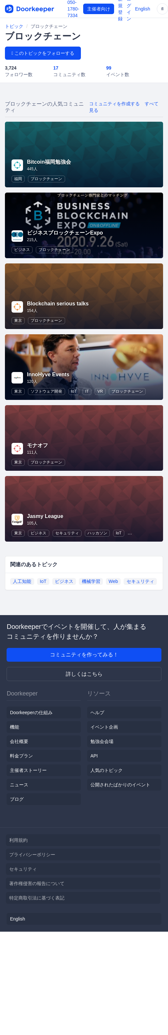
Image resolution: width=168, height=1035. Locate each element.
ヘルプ (97, 712)
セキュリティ (67, 533)
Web (113, 581)
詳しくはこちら (84, 674)
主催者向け (98, 8)
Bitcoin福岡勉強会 (49, 162)
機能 (14, 727)
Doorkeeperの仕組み (31, 712)
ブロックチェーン (46, 178)
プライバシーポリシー (32, 854)
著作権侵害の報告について (36, 883)
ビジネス (22, 249)
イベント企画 (104, 727)
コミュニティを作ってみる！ (84, 654)
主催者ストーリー (28, 770)
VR (100, 391)
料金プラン (21, 755)
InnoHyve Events (48, 374)
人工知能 (22, 581)
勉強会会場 (101, 741)
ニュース (19, 784)
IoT (74, 391)
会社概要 (19, 741)
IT (87, 391)
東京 (18, 320)
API (94, 755)
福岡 (18, 178)
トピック (14, 26)
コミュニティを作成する (114, 103)
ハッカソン (97, 533)
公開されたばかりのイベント (120, 784)
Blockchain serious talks (58, 303)
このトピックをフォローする (43, 53)
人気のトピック (106, 770)
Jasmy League (45, 516)
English (142, 8)
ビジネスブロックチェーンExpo (65, 233)
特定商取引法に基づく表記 (36, 897)
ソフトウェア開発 (46, 391)
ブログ (17, 799)
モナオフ (37, 445)
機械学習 (91, 581)
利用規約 (18, 840)
